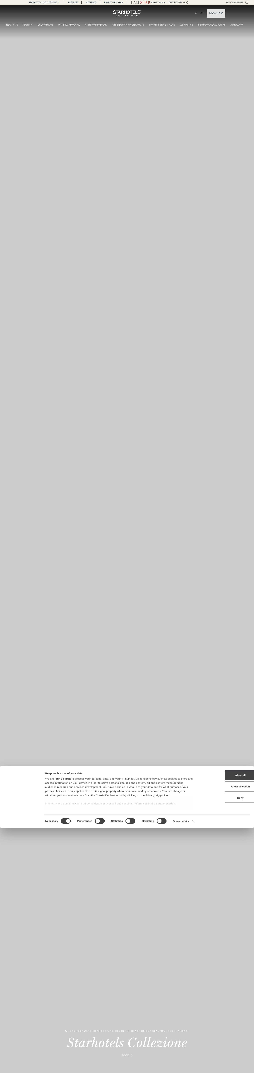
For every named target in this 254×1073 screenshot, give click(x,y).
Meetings (91, 2)
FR (202, 13)
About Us (12, 25)
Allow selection (225, 1031)
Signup (162, 2)
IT (196, 13)
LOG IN (154, 2)
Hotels (27, 25)
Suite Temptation (96, 25)
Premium (73, 2)
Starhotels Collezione (43, 2)
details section (165, 1048)
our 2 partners (64, 1023)
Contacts (236, 25)
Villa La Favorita (69, 25)
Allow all (225, 1020)
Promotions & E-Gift (211, 25)
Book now (216, 13)
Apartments (45, 25)
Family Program (113, 2)
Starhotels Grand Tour (128, 25)
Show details (181, 1066)
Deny (225, 1042)
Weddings (186, 25)
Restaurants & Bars (162, 25)
